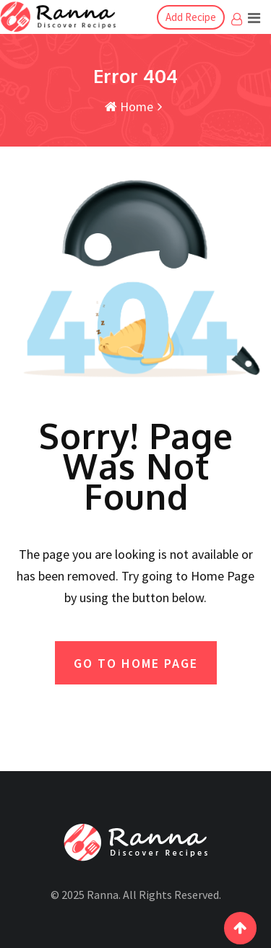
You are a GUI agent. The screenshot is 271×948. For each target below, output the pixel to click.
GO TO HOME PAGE (136, 663)
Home (129, 106)
